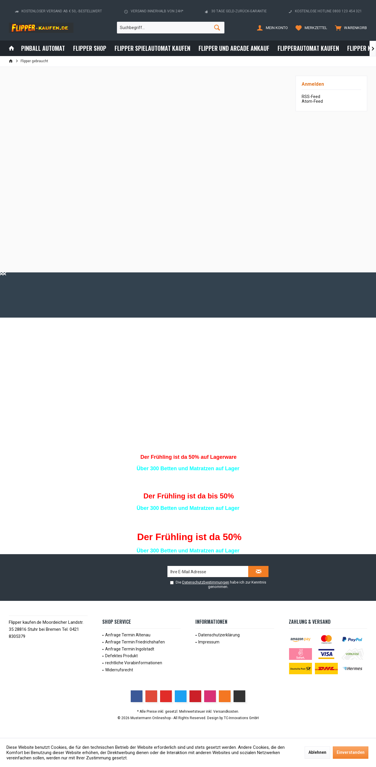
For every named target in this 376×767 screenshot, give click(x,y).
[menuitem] (349, 27)
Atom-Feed (312, 101)
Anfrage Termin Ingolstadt (129, 649)
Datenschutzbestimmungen (205, 582)
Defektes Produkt (121, 655)
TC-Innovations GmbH (241, 718)
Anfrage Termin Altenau (127, 635)
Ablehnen (317, 752)
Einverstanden (351, 752)
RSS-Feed (311, 96)
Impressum (208, 642)
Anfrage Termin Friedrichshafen (135, 642)
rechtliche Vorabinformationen (133, 662)
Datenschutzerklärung (219, 635)
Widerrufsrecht (119, 669)
